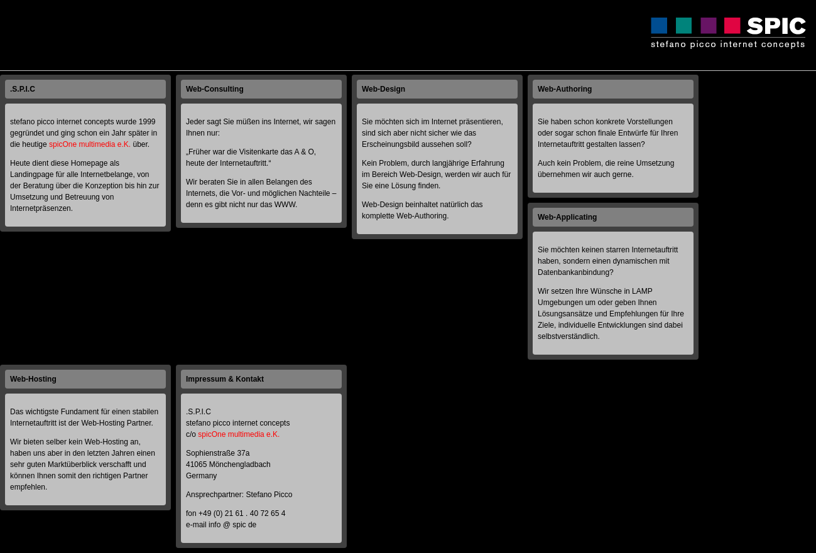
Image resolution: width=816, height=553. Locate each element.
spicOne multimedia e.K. (90, 144)
